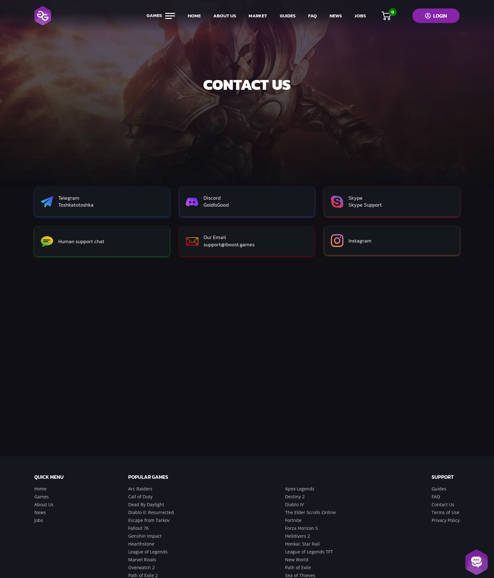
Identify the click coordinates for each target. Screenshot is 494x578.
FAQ (312, 15)
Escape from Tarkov (148, 520)
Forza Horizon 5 (301, 528)
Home (40, 489)
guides (288, 15)
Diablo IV (294, 504)
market (258, 15)
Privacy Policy (446, 520)
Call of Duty (140, 497)
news (336, 15)
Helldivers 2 (297, 536)
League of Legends (148, 552)
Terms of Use (445, 512)
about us (224, 15)
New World (296, 560)
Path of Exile (298, 567)
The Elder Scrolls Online (310, 512)
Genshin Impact (145, 536)
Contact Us (443, 504)
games (160, 16)
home (194, 15)
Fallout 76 (138, 528)
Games (41, 497)
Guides (439, 489)
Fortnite (293, 520)
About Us (44, 504)
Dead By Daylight (146, 504)
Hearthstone (141, 544)
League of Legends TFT (309, 552)
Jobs (38, 520)
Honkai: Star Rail (302, 544)
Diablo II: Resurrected (151, 512)
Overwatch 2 (141, 567)
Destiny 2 (295, 497)
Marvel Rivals (142, 560)
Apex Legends (299, 489)
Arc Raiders (140, 489)
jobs (360, 15)
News (40, 512)
